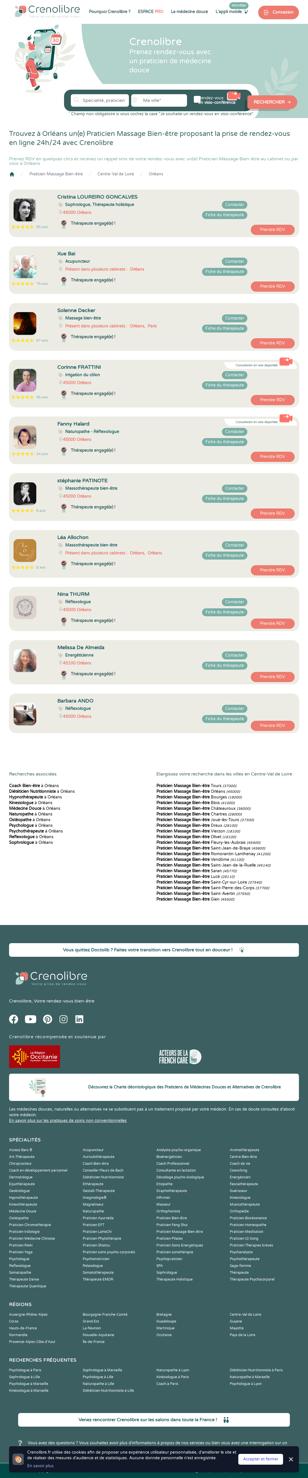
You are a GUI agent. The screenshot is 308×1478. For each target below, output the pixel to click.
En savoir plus (40, 1466)
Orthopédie (239, 1211)
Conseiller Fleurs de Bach (103, 1170)
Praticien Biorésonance (248, 1218)
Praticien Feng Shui (172, 1225)
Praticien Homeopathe (248, 1225)
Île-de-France (94, 1342)
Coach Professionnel (172, 1164)
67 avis (42, 340)
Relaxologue (93, 1266)
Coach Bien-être (96, 1164)
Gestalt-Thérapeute (99, 1191)
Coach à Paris (167, 1384)
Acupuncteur (93, 1150)
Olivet (196, 836)
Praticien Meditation (246, 1232)
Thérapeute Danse (24, 1279)
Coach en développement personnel (38, 1170)
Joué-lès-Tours (205, 819)
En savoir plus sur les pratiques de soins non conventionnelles (68, 1120)
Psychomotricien (96, 1259)
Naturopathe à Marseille (250, 1377)
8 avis (41, 511)
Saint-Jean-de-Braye (210, 848)
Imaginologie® (95, 1198)
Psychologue (19, 1259)
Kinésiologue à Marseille (28, 1391)
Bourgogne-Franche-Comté (105, 1315)
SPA (159, 1266)
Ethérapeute (93, 1184)
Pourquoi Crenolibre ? (109, 11)
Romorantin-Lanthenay (213, 854)
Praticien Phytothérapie (102, 1239)
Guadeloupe (166, 1321)
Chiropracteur (20, 1164)
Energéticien (240, 1177)
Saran (196, 871)
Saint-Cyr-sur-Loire (209, 882)
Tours (196, 785)
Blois (195, 802)
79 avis (42, 284)
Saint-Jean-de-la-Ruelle (213, 865)
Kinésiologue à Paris (172, 1377)
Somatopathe (20, 1273)
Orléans (156, 174)
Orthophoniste (168, 1211)
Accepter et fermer (260, 1459)
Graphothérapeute (171, 1191)
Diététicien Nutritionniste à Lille (108, 1391)
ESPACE (150, 11)
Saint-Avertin (203, 893)
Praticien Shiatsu (96, 1245)
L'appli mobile (232, 11)
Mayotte (237, 1328)
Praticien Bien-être (171, 1218)
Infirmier (163, 1198)
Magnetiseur (93, 1204)
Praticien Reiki (21, 1245)
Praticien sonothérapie (174, 1252)
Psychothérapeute (245, 1259)
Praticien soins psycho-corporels (109, 1252)
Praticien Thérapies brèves (251, 1245)
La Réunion (92, 1328)
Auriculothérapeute (98, 1157)
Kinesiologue (240, 1198)
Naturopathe (93, 1211)
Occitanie (164, 1335)
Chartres (199, 814)
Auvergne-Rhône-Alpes (28, 1315)
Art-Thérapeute (22, 1157)
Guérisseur (238, 1191)
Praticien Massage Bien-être (56, 174)
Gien (195, 899)
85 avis (42, 227)
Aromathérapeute (244, 1150)
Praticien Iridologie (24, 1232)
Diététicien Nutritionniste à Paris (256, 1370)
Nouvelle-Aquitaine (98, 1335)
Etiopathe (164, 1184)
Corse (13, 1321)
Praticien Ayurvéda (98, 1218)
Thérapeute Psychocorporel (252, 1279)
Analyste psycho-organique (178, 1150)
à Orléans (34, 785)
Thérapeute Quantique (27, 1286)
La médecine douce (189, 11)
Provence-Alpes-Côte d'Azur (32, 1342)
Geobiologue (19, 1191)
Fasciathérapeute (244, 1184)
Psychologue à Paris (25, 1370)
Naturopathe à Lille (98, 1384)
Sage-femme (240, 1266)
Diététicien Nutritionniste (103, 1177)
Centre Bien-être (243, 1157)
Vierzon (198, 831)
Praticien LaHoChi (97, 1232)
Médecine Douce (22, 1211)
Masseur (163, 1204)
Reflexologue (20, 1266)
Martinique (165, 1328)
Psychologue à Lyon (246, 1384)
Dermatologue (21, 1177)
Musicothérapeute (245, 1204)
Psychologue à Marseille (28, 1384)
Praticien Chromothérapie (30, 1225)
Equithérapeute (22, 1184)
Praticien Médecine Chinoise (32, 1239)
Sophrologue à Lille (24, 1377)
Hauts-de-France (23, 1328)
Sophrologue (166, 1273)
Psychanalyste (241, 1252)
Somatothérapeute (98, 1273)
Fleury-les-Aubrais (208, 842)
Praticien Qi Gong (244, 1239)
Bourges (199, 797)
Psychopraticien (169, 1259)
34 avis (42, 454)
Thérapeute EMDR (98, 1279)
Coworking (238, 1170)
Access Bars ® (20, 1150)
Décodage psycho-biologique (180, 1177)
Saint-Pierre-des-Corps (212, 888)
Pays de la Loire (242, 1335)
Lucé (195, 876)
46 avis (42, 397)
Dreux (196, 825)
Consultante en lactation (176, 1170)
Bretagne (164, 1315)
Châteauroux (203, 808)
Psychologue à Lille (98, 1377)
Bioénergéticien (169, 1157)
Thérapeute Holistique (174, 1279)
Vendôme (200, 859)
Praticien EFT (93, 1225)
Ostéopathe (19, 1218)
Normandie (18, 1335)
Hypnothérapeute (23, 1198)
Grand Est (91, 1321)
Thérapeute (239, 1273)
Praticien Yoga (21, 1252)
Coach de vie (240, 1164)
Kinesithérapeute (23, 1204)
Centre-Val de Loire (115, 174)
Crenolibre (20, 1001)
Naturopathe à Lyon (172, 1370)
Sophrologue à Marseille (102, 1370)
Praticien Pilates (169, 1239)
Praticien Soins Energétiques (179, 1245)
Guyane (236, 1321)
